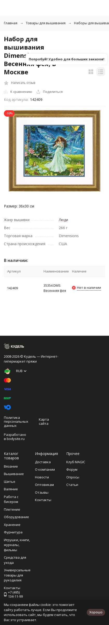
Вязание (11, 466)
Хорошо (96, 612)
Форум (71, 469)
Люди (63, 219)
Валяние (11, 489)
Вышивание (14, 473)
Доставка (43, 462)
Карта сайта (44, 421)
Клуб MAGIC (75, 462)
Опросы (72, 477)
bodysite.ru (16, 438)
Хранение (12, 524)
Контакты (43, 500)
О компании (45, 469)
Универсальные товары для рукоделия (17, 575)
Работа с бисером (11, 499)
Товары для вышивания (46, 23)
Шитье (9, 481)
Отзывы (41, 492)
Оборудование (16, 517)
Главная (10, 23)
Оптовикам (44, 484)
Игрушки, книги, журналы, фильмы (17, 545)
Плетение (12, 509)
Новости (42, 477)
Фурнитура (13, 532)
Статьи (72, 484)
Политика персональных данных (16, 421)
